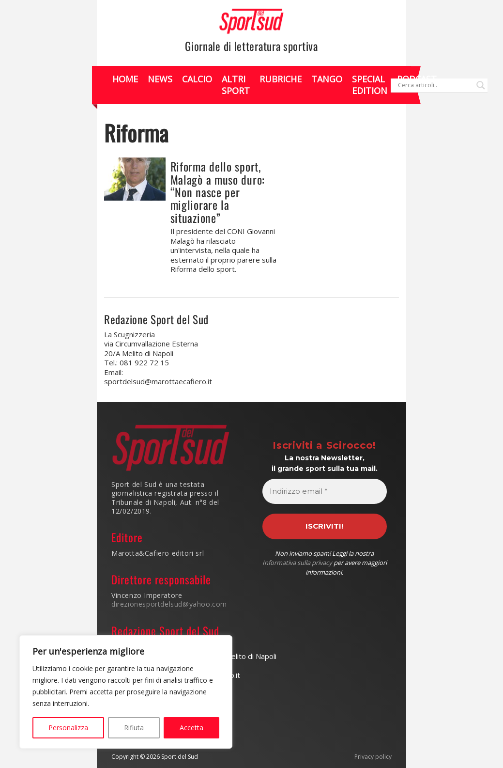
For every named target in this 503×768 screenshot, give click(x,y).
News (160, 79)
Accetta (191, 727)
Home (125, 79)
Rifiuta (134, 727)
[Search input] (435, 85)
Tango (326, 79)
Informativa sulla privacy (297, 562)
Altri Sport (236, 84)
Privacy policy (373, 757)
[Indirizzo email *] (324, 491)
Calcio (197, 79)
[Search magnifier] (481, 85)
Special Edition (369, 84)
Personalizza (68, 727)
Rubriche (280, 79)
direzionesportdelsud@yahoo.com (169, 604)
